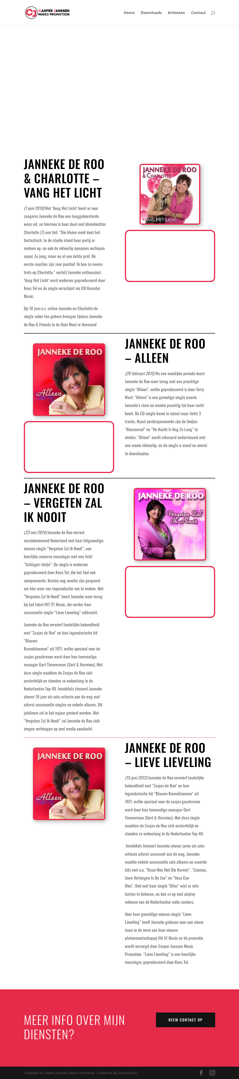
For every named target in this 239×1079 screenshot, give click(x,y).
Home (129, 13)
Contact (198, 13)
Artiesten (176, 13)
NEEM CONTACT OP (186, 1020)
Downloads (151, 13)
